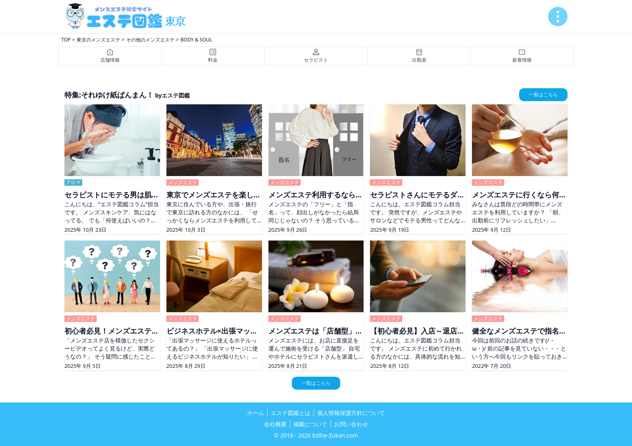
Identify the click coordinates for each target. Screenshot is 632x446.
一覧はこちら (543, 94)
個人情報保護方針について (351, 413)
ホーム (255, 413)
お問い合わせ (351, 424)
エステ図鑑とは (290, 413)
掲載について (310, 424)
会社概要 (275, 424)
